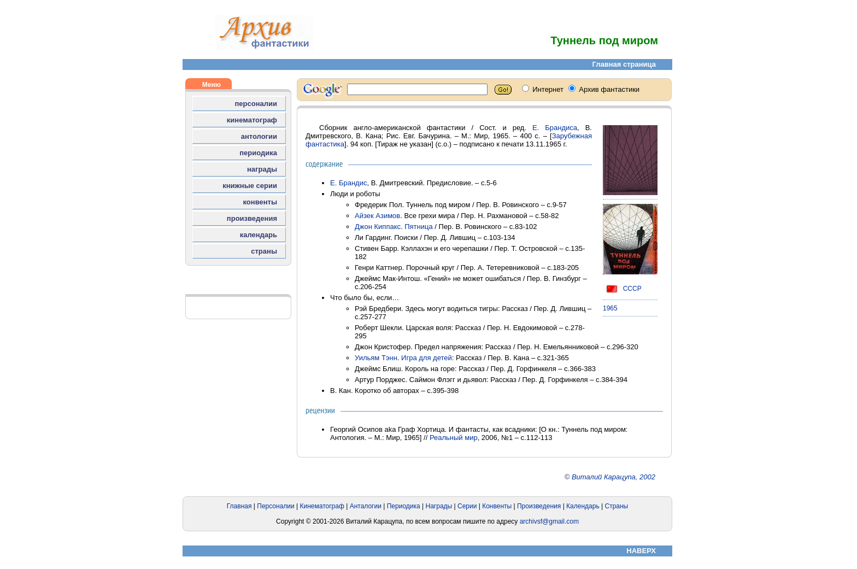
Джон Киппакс (378, 226)
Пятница (418, 226)
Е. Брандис (348, 183)
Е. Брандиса (554, 128)
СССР (622, 288)
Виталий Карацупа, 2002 (613, 477)
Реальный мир (454, 437)
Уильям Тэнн (376, 358)
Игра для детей (426, 358)
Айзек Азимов (377, 216)
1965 (610, 308)
